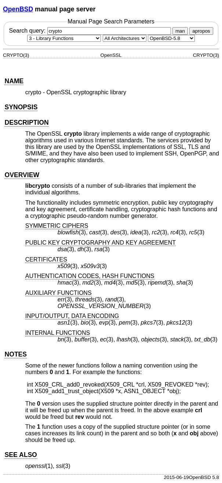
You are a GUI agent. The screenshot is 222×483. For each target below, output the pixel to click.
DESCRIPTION (26, 122)
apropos (201, 31)
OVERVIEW (21, 175)
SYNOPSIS (20, 107)
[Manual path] (171, 38)
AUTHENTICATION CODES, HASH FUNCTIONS (89, 276)
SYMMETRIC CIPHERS (56, 226)
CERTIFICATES (46, 259)
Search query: (90, 31)
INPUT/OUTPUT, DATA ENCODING (72, 316)
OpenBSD (18, 9)
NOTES (15, 354)
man (180, 31)
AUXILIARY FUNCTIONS (58, 293)
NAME (13, 81)
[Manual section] (64, 38)
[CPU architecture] (124, 38)
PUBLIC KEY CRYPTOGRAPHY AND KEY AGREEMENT (100, 242)
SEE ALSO (20, 454)
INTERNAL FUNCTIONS (57, 333)
